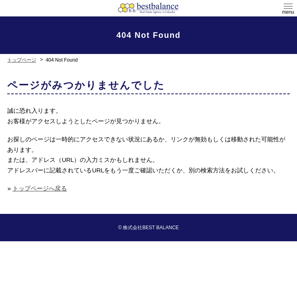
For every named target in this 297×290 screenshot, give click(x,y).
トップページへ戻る (39, 188)
